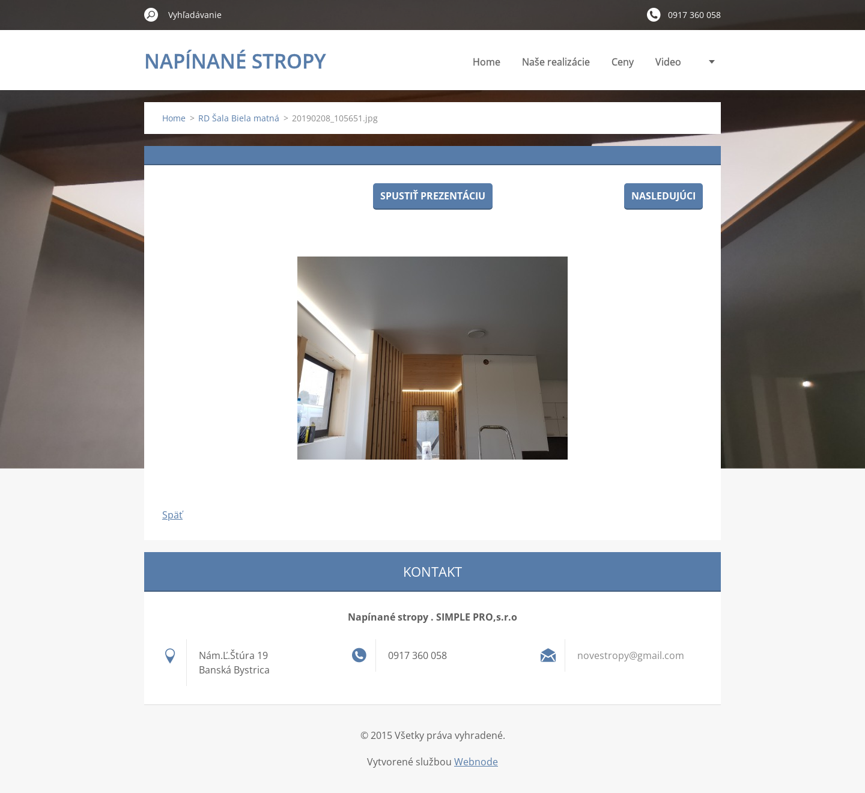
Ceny (623, 61)
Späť (172, 514)
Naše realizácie (556, 61)
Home (486, 61)
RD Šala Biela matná (238, 118)
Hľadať (151, 14)
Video (668, 61)
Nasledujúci (663, 195)
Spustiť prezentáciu (432, 195)
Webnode (476, 761)
